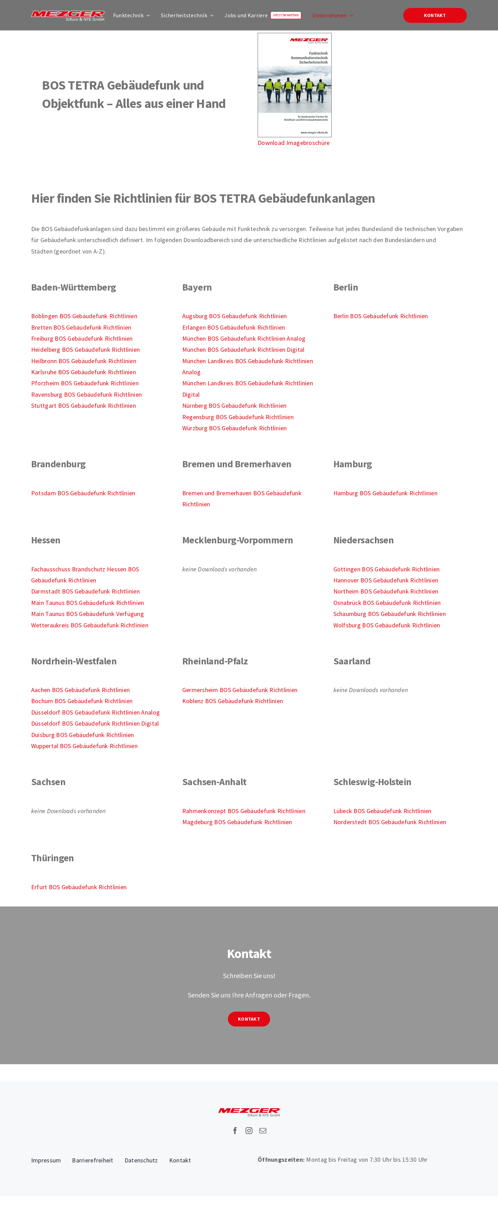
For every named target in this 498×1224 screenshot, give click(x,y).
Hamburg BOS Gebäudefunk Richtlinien (385, 493)
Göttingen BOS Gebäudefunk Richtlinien (386, 569)
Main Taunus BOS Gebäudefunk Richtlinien (87, 603)
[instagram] (249, 1130)
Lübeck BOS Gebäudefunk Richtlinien (382, 811)
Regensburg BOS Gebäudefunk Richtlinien (238, 417)
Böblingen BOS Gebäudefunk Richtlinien (84, 316)
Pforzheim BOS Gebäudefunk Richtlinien (85, 383)
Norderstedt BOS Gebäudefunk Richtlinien (389, 822)
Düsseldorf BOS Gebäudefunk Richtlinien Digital (95, 723)
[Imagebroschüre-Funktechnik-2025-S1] (294, 36)
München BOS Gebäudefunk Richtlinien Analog (243, 338)
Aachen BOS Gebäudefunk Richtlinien (80, 690)
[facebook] (235, 1130)
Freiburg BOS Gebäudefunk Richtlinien (82, 338)
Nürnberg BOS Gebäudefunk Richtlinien (234, 405)
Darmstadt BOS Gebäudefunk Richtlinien (85, 591)
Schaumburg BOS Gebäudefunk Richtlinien (389, 614)
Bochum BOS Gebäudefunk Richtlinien (81, 701)
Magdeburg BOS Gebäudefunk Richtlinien (237, 822)
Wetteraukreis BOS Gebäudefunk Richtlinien (89, 625)
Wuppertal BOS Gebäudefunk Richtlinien (84, 746)
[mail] (262, 1130)
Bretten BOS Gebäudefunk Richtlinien (81, 327)
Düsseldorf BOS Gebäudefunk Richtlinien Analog (95, 712)
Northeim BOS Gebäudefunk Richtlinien (386, 591)
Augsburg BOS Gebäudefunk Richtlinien (234, 316)
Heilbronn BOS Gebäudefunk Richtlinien (83, 361)
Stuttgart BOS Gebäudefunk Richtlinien (83, 405)
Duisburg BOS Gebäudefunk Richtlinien (82, 735)
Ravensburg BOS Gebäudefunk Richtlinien (86, 394)
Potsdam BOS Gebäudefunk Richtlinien (83, 493)
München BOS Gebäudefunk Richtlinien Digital (243, 349)
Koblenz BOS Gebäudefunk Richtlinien (232, 701)
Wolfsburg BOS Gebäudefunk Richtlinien (386, 625)
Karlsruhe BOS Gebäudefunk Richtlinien (83, 372)
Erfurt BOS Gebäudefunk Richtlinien (79, 887)
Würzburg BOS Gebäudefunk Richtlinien (234, 428)
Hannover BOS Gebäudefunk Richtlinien (386, 580)
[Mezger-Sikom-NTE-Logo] (67, 14)
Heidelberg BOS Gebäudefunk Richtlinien (85, 349)
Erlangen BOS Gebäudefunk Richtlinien (233, 327)
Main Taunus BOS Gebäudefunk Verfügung (87, 614)
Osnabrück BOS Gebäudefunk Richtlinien (387, 603)
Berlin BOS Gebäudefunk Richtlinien (380, 316)
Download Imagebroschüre (294, 143)
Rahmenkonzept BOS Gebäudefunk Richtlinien (243, 811)
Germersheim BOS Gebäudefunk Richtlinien (240, 690)
